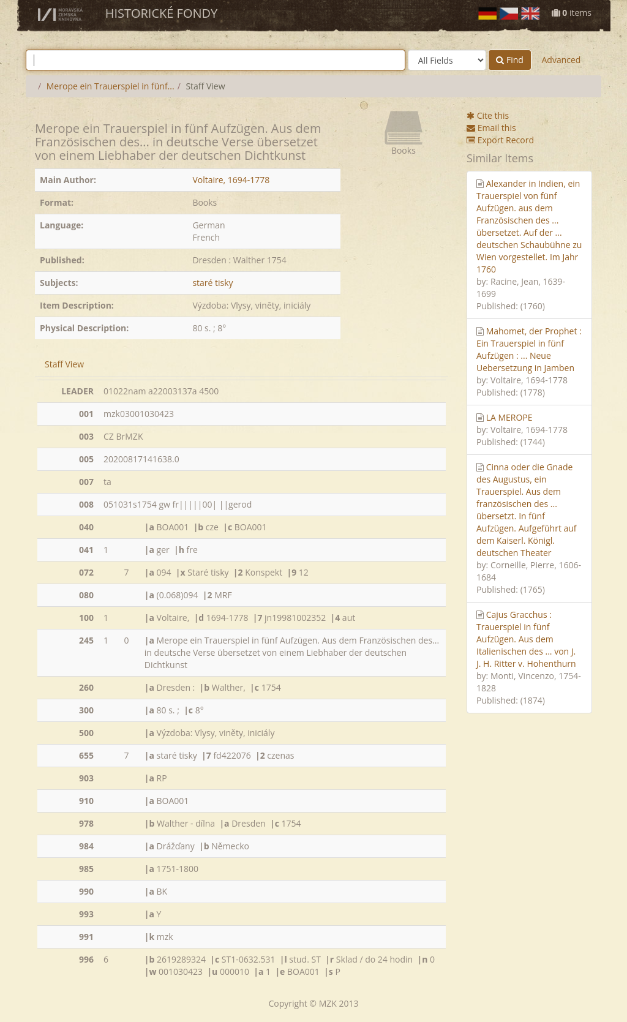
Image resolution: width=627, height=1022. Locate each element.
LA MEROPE (509, 417)
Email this (491, 127)
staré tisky (212, 282)
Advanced (560, 60)
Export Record (500, 140)
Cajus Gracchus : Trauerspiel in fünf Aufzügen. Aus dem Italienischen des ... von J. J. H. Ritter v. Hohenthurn (526, 639)
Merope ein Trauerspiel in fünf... (111, 86)
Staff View (64, 364)
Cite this (488, 115)
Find (510, 60)
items (571, 12)
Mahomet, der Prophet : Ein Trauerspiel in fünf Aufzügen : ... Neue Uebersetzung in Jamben (529, 349)
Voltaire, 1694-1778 (230, 180)
